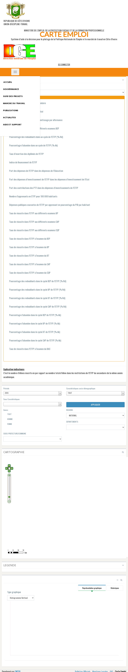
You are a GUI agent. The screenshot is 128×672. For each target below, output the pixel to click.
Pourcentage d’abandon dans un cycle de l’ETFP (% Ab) (32, 145)
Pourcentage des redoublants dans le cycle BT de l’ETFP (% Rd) (35, 298)
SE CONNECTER (64, 64)
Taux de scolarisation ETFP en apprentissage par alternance (34, 120)
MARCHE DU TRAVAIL (14, 103)
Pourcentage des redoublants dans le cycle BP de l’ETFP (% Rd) (35, 290)
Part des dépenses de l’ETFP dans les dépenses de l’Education (34, 171)
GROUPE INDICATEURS (13, 86)
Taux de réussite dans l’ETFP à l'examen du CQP (28, 273)
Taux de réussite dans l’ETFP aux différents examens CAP (32, 222)
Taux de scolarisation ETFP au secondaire (26, 103)
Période (6, 388)
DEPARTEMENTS (72, 421)
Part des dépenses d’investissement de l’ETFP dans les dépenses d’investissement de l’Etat (47, 179)
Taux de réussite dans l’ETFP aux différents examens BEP (32, 129)
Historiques (115, 588)
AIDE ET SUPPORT (12, 125)
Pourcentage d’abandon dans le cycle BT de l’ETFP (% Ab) (33, 332)
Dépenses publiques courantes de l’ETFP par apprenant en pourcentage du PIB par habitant (48, 205)
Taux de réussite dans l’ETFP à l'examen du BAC (28, 349)
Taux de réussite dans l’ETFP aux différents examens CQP (32, 230)
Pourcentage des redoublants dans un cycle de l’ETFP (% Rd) (34, 137)
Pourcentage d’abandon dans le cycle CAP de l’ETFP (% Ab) (33, 340)
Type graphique (14, 592)
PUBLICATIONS (10, 110)
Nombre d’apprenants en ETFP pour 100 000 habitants (31, 196)
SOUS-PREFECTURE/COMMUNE (14, 433)
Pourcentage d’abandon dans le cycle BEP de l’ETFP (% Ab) (33, 315)
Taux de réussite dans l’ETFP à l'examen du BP (27, 247)
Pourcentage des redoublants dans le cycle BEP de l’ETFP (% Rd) (36, 281)
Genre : (6, 410)
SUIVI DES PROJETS (13, 96)
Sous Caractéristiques (11, 399)
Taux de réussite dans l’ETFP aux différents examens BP (32, 213)
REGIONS (69, 410)
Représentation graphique (92, 588)
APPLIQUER (95, 404)
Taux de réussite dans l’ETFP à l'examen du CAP (28, 264)
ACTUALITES (9, 117)
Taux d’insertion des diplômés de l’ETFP (25, 154)
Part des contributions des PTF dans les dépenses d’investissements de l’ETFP (42, 188)
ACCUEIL (7, 82)
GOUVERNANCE (11, 89)
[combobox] (32, 393)
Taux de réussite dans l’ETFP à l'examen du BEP (28, 239)
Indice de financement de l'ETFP (21, 162)
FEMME (7, 424)
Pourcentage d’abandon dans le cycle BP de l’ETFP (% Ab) (33, 324)
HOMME (8, 419)
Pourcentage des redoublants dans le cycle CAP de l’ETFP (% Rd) (36, 307)
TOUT (7, 414)
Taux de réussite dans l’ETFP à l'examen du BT (27, 256)
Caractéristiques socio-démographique (80, 388)
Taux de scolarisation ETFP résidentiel (24, 112)
